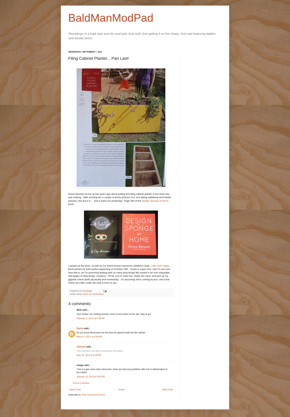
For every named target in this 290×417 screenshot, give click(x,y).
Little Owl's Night (160, 265)
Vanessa (81, 346)
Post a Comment (81, 383)
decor (85, 294)
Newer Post (75, 389)
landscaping (98, 294)
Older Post (167, 389)
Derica (80, 328)
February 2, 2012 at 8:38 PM (90, 318)
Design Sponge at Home (155, 200)
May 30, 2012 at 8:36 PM (89, 355)
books (79, 294)
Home (121, 389)
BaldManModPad (110, 18)
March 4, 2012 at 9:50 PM (89, 336)
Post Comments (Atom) (93, 395)
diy (90, 294)
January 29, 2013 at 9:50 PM (91, 376)
